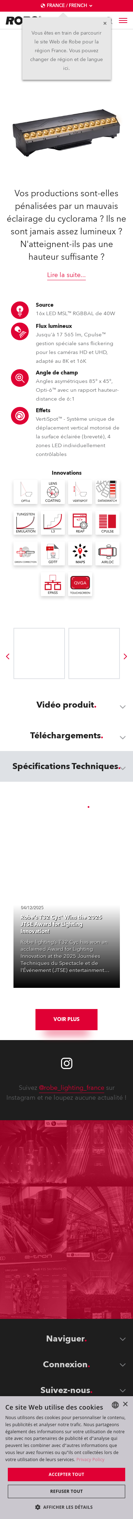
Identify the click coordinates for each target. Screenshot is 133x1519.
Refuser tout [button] (66, 1491)
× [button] (125, 1404)
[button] (66, 1507)
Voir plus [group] (66, 1019)
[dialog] (66, 1457)
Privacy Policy (90, 1460)
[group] (7, 656)
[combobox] (115, 1405)
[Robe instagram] (66, 1063)
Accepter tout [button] (66, 1474)
